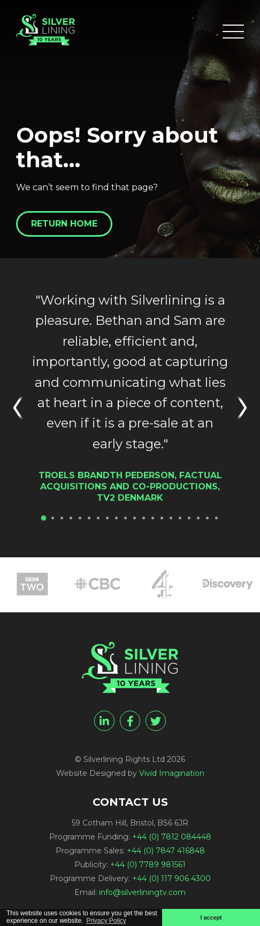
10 (125, 518)
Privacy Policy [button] (106, 920)
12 (143, 518)
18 (198, 518)
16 (180, 518)
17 (189, 518)
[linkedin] (104, 721)
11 (134, 518)
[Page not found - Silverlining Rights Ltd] (45, 29)
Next (238, 407)
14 (161, 518)
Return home (64, 224)
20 (216, 518)
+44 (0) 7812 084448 (171, 837)
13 (152, 518)
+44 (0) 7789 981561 (148, 864)
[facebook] (130, 721)
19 (207, 518)
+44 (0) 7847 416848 (166, 850)
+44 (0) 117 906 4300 (171, 878)
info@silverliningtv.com (142, 892)
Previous (21, 407)
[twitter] (156, 721)
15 (171, 518)
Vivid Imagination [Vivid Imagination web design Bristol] (171, 773)
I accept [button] (210, 917)
